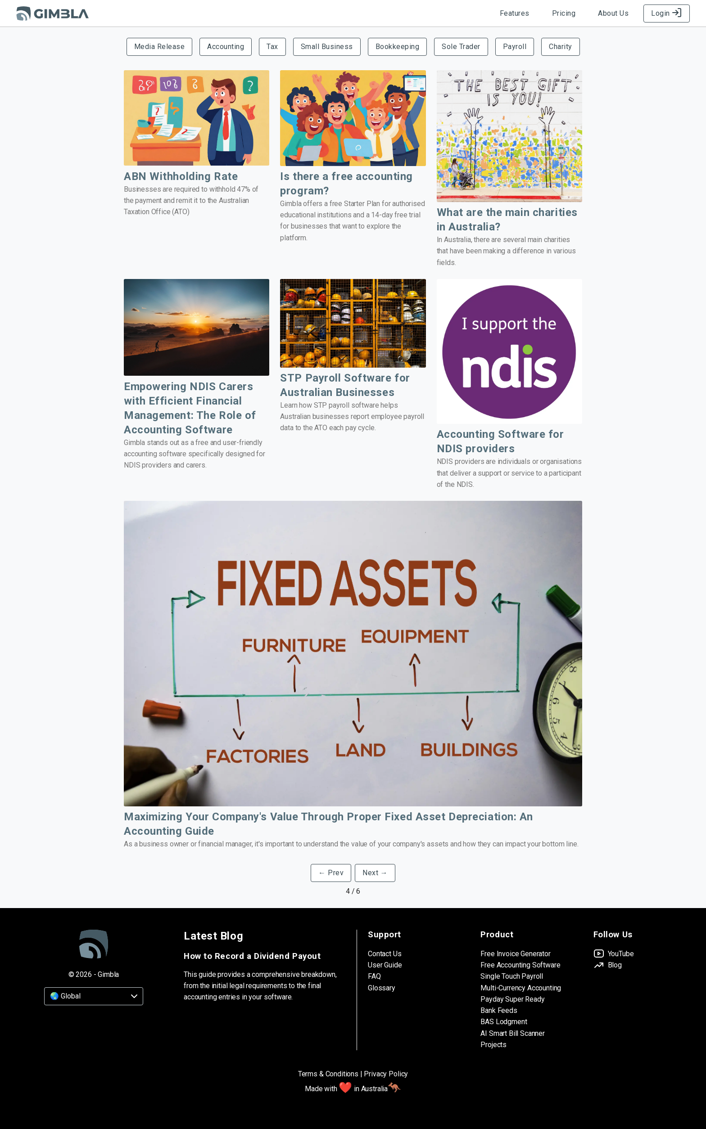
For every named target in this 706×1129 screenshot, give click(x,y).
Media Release (159, 46)
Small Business (327, 46)
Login (666, 13)
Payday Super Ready (512, 999)
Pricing (564, 13)
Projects (493, 1044)
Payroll (515, 46)
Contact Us (384, 953)
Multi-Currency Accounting (520, 988)
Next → (375, 872)
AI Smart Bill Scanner (512, 1033)
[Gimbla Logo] (52, 13)
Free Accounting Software (520, 965)
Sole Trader (461, 46)
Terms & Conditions (328, 1074)
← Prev (331, 872)
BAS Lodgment (503, 1021)
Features (515, 13)
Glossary (381, 988)
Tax (272, 46)
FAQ (374, 976)
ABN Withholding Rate (181, 176)
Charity (560, 46)
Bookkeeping (398, 46)
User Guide (385, 965)
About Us (613, 13)
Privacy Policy (386, 1074)
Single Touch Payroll (511, 976)
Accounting (225, 46)
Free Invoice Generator (515, 953)
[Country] (93, 996)
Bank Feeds (498, 1010)
